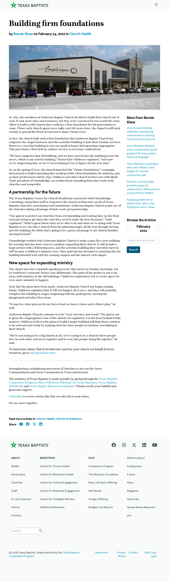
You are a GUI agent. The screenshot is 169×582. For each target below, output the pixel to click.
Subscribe (15, 402)
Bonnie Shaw (23, 34)
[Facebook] (115, 450)
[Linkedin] (144, 450)
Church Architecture (69, 424)
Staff (14, 496)
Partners (16, 520)
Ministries (47, 463)
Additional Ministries (52, 512)
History (15, 512)
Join (129, 520)
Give (91, 463)
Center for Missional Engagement (60, 496)
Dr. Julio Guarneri (21, 504)
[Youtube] (154, 450)
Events (131, 479)
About (15, 463)
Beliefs (15, 471)
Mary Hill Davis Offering (102, 488)
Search (133, 249)
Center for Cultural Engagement (59, 488)
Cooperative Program (101, 471)
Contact (133, 557)
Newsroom (101, 557)
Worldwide (94, 496)
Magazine (132, 496)
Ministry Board (136, 463)
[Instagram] (124, 450)
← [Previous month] (129, 228)
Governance (18, 479)
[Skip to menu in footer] (156, 4)
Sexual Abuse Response (141, 512)
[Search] (42, 536)
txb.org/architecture (42, 357)
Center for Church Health (55, 471)
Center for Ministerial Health (57, 479)
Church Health (80, 34)
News (130, 488)
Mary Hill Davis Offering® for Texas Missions (67, 387)
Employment (134, 471)
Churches (16, 488)
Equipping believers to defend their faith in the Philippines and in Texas (141, 203)
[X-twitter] (134, 450)
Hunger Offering (98, 504)
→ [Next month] (157, 228)
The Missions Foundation (103, 479)
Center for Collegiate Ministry (57, 504)
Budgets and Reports (100, 512)
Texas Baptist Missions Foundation (52, 391)
